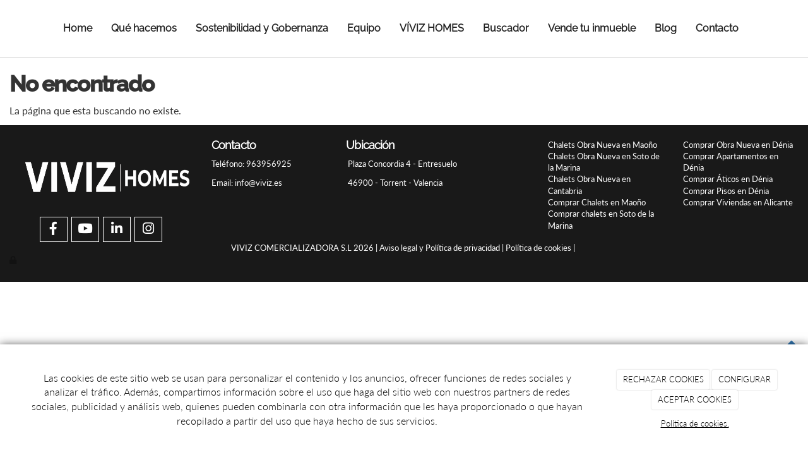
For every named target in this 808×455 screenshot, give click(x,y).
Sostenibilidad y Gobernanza (262, 28)
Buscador (506, 28)
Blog (666, 28)
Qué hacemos (144, 28)
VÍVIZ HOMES (432, 28)
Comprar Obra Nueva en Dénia (738, 145)
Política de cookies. (695, 423)
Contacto (717, 28)
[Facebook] (54, 230)
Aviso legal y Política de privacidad (439, 248)
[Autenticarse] (13, 260)
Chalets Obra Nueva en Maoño (602, 145)
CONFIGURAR (744, 379)
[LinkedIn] (117, 230)
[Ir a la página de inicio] (26, 28)
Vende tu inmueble (592, 28)
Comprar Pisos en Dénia (726, 191)
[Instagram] (148, 230)
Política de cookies (538, 248)
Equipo (364, 28)
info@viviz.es (258, 183)
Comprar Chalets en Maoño (597, 202)
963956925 (268, 164)
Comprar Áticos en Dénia (728, 179)
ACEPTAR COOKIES (695, 399)
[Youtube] (85, 230)
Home (77, 28)
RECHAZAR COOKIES (663, 379)
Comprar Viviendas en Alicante (738, 202)
